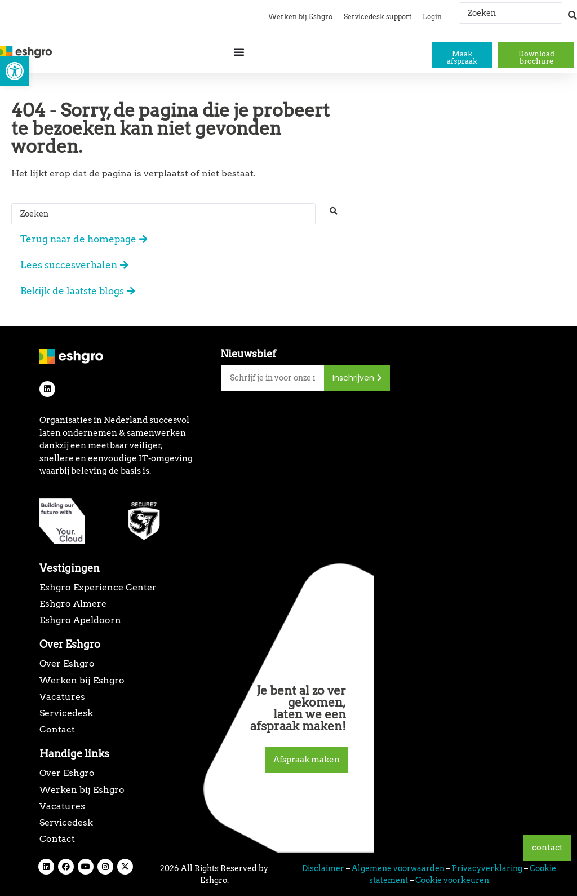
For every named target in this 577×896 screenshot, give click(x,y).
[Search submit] (572, 10)
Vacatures (62, 696)
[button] (14, 71)
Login (432, 16)
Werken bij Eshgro (300, 16)
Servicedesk (66, 713)
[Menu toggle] (239, 52)
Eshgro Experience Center (98, 587)
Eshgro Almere (72, 603)
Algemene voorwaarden (398, 868)
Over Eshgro (67, 663)
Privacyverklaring (487, 868)
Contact (57, 729)
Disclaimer (323, 868)
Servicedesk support (377, 16)
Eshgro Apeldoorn (80, 620)
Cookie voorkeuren (452, 880)
